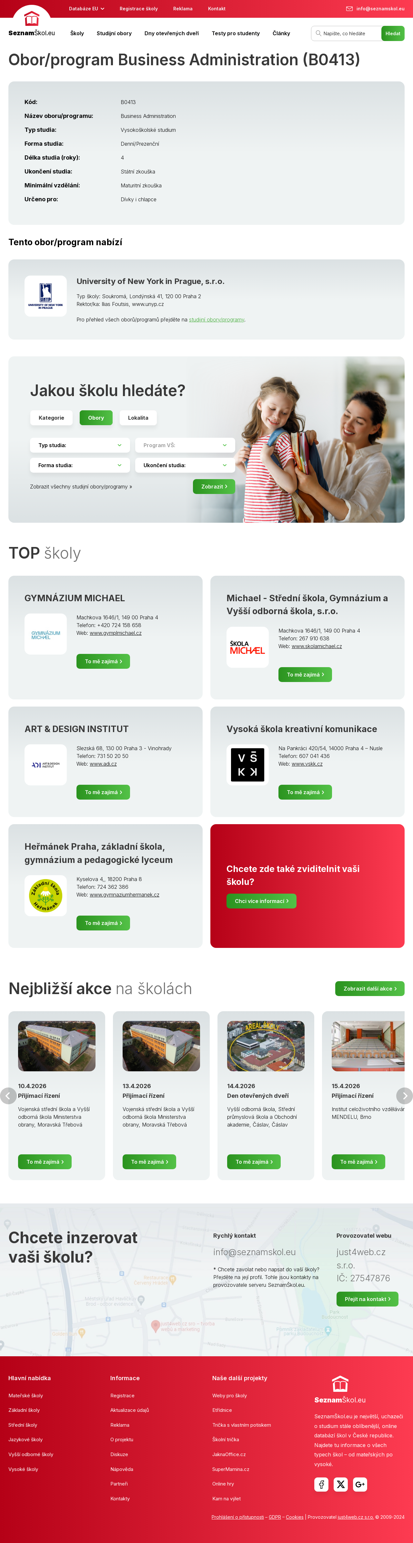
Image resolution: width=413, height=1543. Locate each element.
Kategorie (51, 418)
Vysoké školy (23, 1469)
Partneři (119, 1484)
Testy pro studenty (236, 33)
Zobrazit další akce (368, 988)
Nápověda (121, 1469)
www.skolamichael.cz (317, 646)
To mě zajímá (101, 661)
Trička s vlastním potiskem (241, 1425)
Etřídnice (222, 1410)
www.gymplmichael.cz (116, 633)
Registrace (122, 1395)
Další (404, 1095)
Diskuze (119, 1454)
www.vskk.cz (307, 764)
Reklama (183, 8)
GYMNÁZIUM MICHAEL (75, 598)
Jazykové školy (25, 1439)
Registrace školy (139, 8)
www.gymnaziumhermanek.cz (124, 894)
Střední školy (22, 1425)
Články (281, 33)
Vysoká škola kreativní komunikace (302, 729)
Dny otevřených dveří (172, 33)
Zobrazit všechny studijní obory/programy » (81, 486)
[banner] (31, 21)
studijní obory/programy (216, 319)
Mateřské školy (25, 1395)
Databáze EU (83, 8)
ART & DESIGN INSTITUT (77, 729)
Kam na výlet (226, 1499)
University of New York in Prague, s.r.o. (150, 281)
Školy (77, 33)
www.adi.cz (103, 764)
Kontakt (217, 8)
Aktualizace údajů (129, 1410)
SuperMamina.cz (230, 1469)
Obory (96, 418)
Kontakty (120, 1499)
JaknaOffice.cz (229, 1454)
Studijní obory (114, 33)
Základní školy (24, 1410)
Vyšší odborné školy (30, 1454)
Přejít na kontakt (365, 1299)
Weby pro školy (229, 1395)
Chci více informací (259, 901)
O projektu (121, 1439)
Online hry (223, 1484)
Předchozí (8, 1095)
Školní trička (225, 1439)
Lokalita (138, 418)
